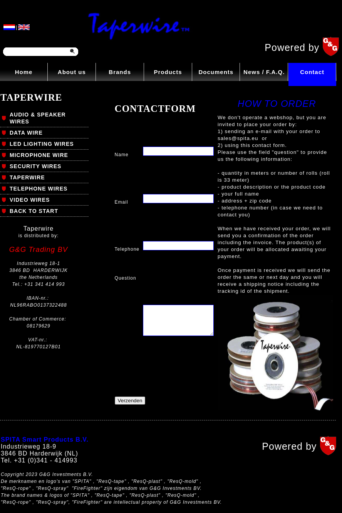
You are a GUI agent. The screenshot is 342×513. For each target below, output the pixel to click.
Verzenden (130, 400)
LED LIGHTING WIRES (42, 144)
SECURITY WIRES (35, 166)
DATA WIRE (26, 133)
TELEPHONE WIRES (38, 189)
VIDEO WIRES (30, 200)
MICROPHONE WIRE (39, 155)
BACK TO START (34, 211)
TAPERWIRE (27, 177)
